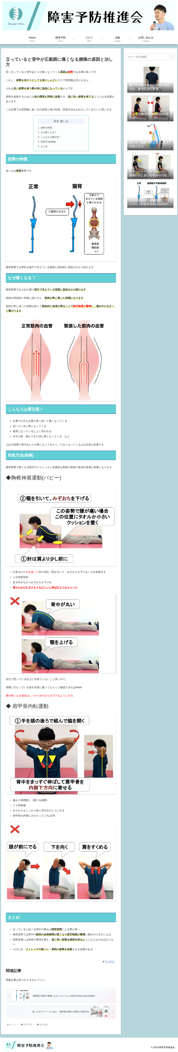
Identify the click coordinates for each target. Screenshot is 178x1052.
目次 (56, 121)
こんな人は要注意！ (51, 137)
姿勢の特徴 (46, 127)
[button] (171, 57)
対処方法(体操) (48, 141)
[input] (150, 57)
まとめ (44, 146)
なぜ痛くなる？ (49, 132)
